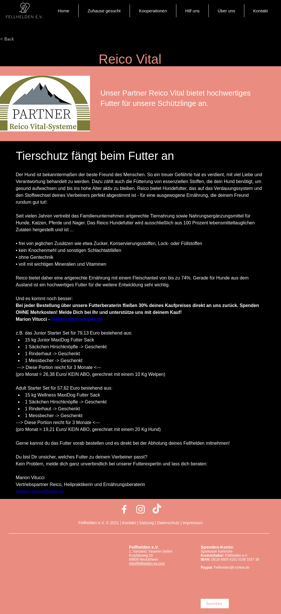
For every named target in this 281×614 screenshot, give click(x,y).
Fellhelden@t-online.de (231, 568)
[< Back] (19, 39)
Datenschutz (168, 522)
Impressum (192, 522)
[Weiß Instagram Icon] (140, 509)
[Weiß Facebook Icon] (124, 509)
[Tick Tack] (157, 509)
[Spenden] (215, 603)
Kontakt (129, 522)
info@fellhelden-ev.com (147, 563)
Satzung (146, 522)
